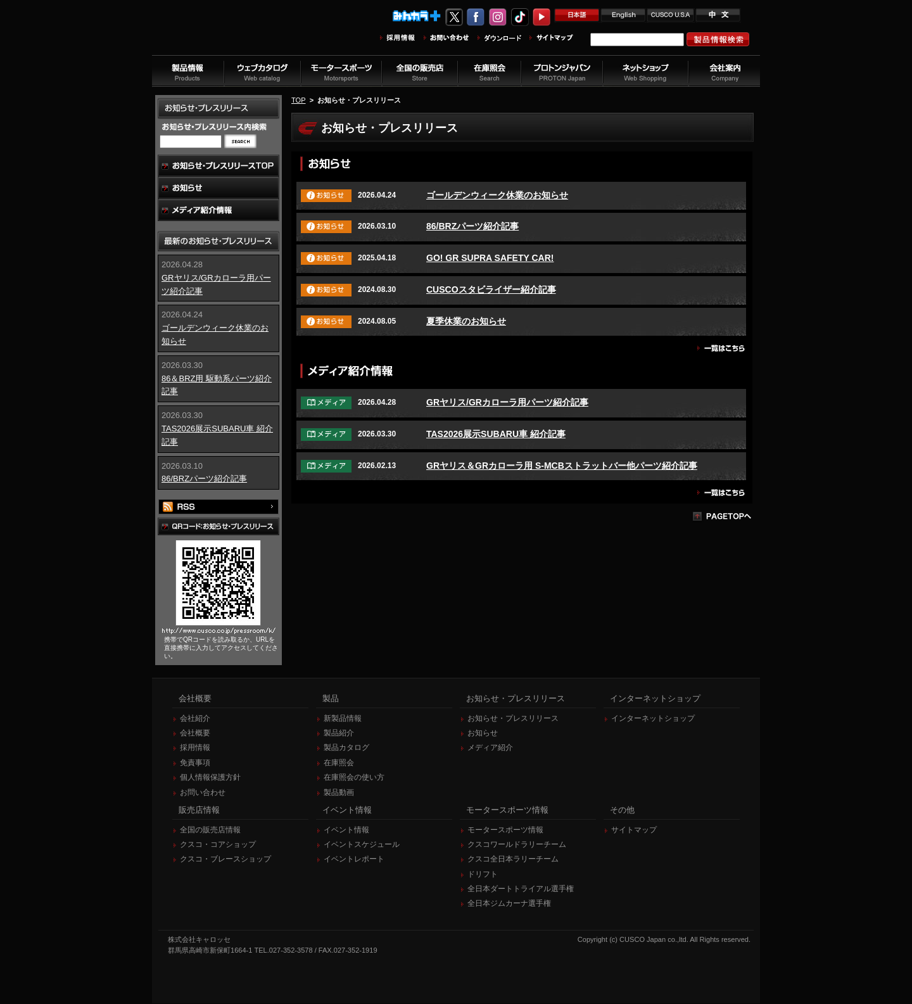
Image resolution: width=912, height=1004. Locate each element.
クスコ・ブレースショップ (225, 859)
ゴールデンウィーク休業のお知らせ (497, 195)
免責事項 (195, 763)
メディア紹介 (490, 748)
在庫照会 (339, 763)
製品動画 (339, 793)
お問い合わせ (202, 793)
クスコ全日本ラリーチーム (513, 859)
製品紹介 (339, 733)
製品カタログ (346, 748)
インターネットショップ (653, 719)
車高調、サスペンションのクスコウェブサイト (235, 34)
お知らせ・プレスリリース (513, 719)
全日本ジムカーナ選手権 (509, 903)
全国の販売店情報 (210, 830)
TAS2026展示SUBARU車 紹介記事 (496, 434)
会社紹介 (195, 719)
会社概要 (195, 733)
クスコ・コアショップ (218, 845)
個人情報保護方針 (210, 777)
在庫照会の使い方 (354, 777)
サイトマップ (634, 830)
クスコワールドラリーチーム (516, 845)
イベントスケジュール (362, 845)
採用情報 (195, 748)
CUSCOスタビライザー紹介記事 (491, 289)
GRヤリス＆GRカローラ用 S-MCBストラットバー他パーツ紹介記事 (561, 466)
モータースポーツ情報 (505, 830)
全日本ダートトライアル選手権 (520, 889)
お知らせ (482, 733)
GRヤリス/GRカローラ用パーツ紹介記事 (507, 402)
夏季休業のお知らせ (466, 321)
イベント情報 (346, 830)
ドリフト (482, 874)
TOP (298, 100)
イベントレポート (354, 859)
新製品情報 (343, 719)
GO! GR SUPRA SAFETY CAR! (490, 258)
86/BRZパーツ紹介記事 (204, 478)
